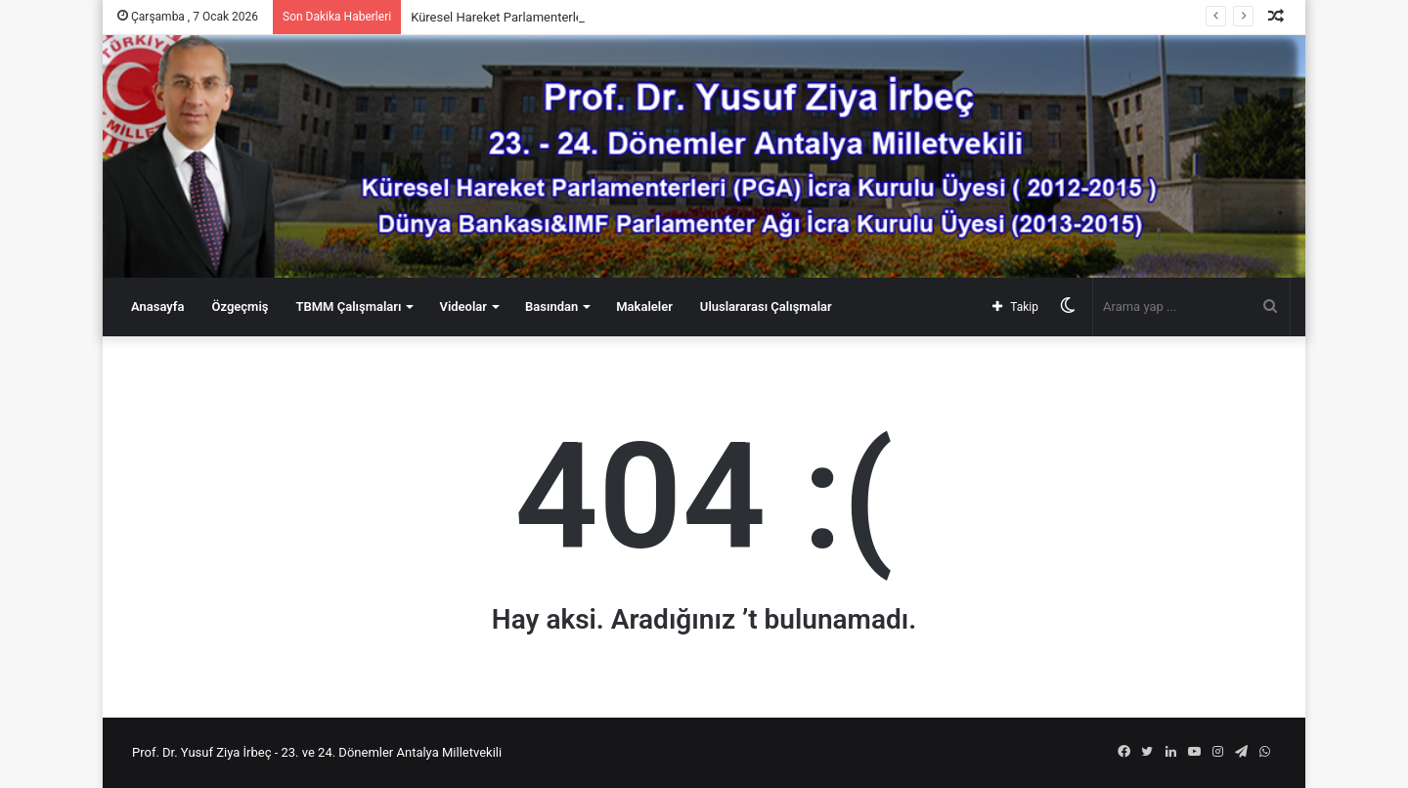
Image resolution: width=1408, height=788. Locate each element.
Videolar (463, 306)
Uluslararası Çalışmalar (766, 306)
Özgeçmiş (239, 306)
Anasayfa (157, 306)
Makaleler (644, 306)
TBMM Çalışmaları (348, 306)
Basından (551, 306)
